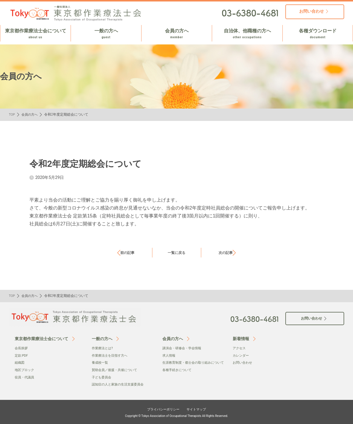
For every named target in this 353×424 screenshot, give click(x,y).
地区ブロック (25, 370)
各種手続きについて (178, 375)
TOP (12, 114)
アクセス (240, 348)
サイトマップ (200, 408)
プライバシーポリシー (160, 408)
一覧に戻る (176, 252)
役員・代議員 (25, 377)
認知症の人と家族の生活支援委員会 (120, 384)
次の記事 (225, 252)
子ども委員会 (102, 377)
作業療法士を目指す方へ (111, 355)
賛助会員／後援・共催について (116, 370)
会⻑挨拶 (22, 348)
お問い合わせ (243, 362)
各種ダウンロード (317, 34)
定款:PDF (22, 355)
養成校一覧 (100, 362)
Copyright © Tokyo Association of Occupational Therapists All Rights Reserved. (176, 415)
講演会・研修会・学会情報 (183, 348)
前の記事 (127, 252)
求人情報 (169, 355)
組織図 (20, 362)
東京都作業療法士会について (35, 34)
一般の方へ (106, 34)
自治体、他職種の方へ (247, 34)
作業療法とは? (103, 348)
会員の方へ (176, 34)
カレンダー (241, 355)
